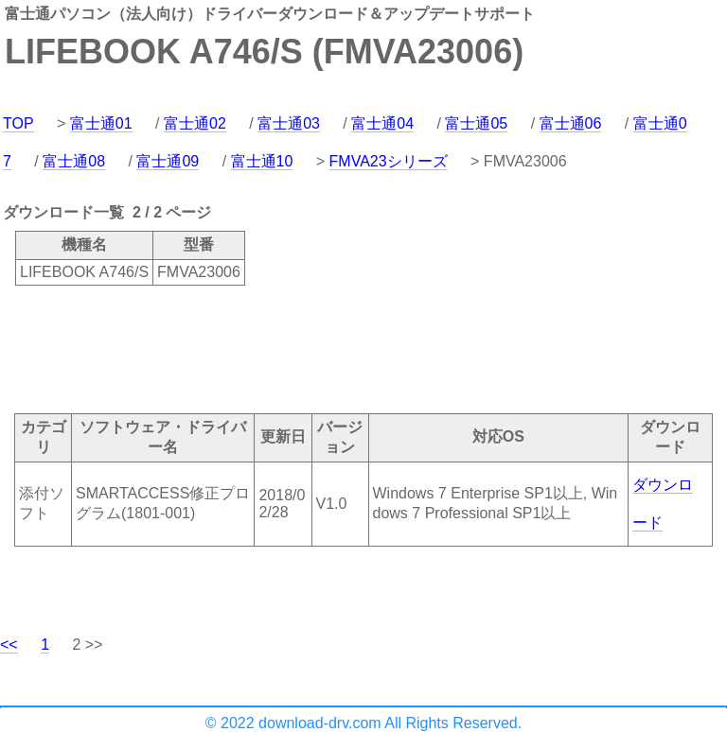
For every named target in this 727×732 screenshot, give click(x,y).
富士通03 (288, 123)
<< (9, 644)
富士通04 (382, 123)
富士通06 (571, 123)
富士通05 (476, 123)
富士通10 (262, 161)
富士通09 (167, 161)
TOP (18, 123)
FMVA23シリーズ (388, 161)
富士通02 (195, 123)
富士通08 (74, 161)
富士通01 (101, 123)
